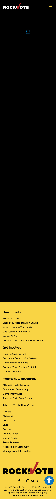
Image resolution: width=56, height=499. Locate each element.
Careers (7, 429)
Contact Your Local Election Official (23, 340)
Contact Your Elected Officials (20, 367)
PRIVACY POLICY (21, 495)
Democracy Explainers (15, 362)
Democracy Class (12, 393)
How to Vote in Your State (17, 327)
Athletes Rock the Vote (16, 385)
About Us (8, 416)
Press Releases (11, 442)
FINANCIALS (37, 495)
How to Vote (12, 312)
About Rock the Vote (18, 405)
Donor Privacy (11, 438)
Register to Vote (12, 318)
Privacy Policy (10, 433)
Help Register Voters (14, 354)
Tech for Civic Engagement (18, 398)
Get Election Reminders (16, 331)
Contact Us (9, 420)
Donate (7, 411)
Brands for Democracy (15, 389)
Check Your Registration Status (20, 322)
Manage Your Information (17, 451)
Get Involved (12, 347)
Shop (6, 424)
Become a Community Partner (20, 358)
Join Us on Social (12, 371)
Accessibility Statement (16, 446)
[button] (51, 7)
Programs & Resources (19, 378)
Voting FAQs (10, 336)
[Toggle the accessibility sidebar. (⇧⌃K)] (49, 480)
